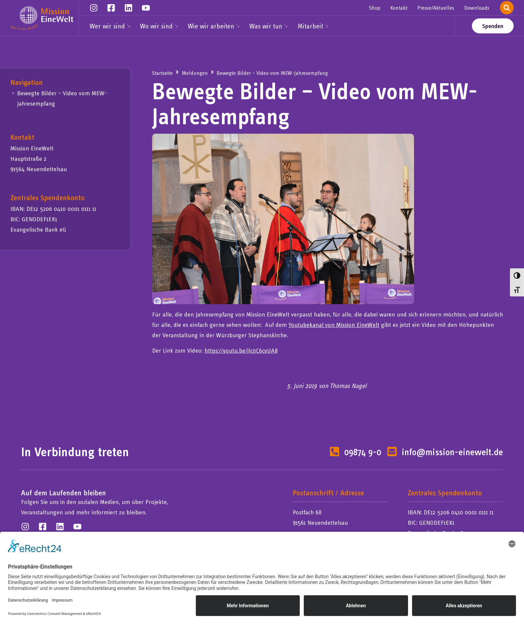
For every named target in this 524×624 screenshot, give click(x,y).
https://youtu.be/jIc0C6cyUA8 (241, 350)
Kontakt (398, 7)
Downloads (476, 7)
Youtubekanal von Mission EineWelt (333, 325)
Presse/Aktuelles (435, 7)
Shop (374, 7)
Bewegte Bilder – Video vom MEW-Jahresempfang (62, 98)
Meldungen (195, 73)
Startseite (162, 73)
